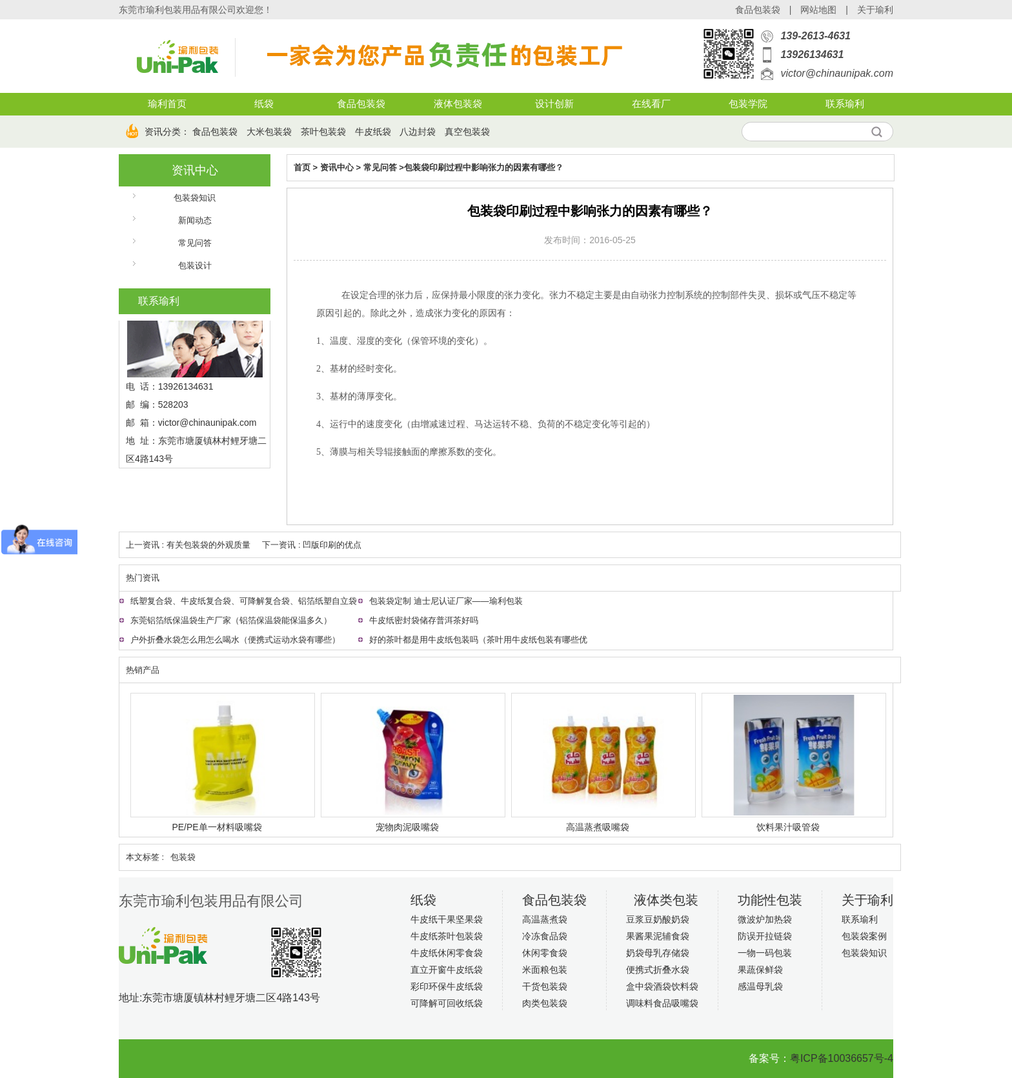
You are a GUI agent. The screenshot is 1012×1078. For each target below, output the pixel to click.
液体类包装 (666, 900)
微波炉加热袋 (765, 919)
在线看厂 (651, 104)
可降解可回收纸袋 (446, 1003)
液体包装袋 (458, 104)
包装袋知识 (195, 198)
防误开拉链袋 (765, 936)
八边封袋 (418, 131)
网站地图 (818, 10)
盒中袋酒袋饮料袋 (662, 986)
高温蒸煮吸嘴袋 (597, 827)
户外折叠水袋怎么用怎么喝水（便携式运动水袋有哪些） (235, 639)
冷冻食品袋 (544, 936)
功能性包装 (770, 900)
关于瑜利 (875, 10)
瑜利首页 (167, 104)
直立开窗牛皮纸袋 (446, 969)
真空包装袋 (467, 131)
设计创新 (554, 104)
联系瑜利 (844, 104)
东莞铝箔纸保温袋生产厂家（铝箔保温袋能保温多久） (231, 620)
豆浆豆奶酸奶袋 (657, 919)
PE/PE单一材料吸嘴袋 (216, 827)
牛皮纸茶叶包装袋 (446, 936)
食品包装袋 (757, 10)
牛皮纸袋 (373, 131)
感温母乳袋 (760, 986)
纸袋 (264, 104)
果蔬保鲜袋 (760, 969)
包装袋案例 (864, 936)
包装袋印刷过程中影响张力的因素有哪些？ (483, 167)
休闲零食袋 (544, 953)
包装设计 (195, 265)
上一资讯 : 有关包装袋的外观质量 (188, 545)
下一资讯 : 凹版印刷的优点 (311, 545)
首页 (302, 167)
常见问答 (195, 243)
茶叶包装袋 (323, 131)
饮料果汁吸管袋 (788, 827)
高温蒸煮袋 (544, 919)
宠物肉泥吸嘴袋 (407, 827)
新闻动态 (195, 220)
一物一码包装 (765, 953)
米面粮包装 (544, 969)
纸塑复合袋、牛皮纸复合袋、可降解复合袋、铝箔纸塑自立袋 (243, 601)
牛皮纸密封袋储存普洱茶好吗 (423, 620)
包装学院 (748, 104)
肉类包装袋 (544, 1003)
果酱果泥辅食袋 (657, 936)
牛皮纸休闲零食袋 (446, 953)
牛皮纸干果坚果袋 (446, 919)
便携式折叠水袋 (657, 969)
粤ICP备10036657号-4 (841, 1058)
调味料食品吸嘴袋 (662, 1003)
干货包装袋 (544, 986)
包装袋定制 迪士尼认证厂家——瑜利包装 (446, 601)
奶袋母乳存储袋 (657, 953)
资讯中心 (195, 170)
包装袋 (183, 857)
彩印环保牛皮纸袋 (446, 986)
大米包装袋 (269, 131)
